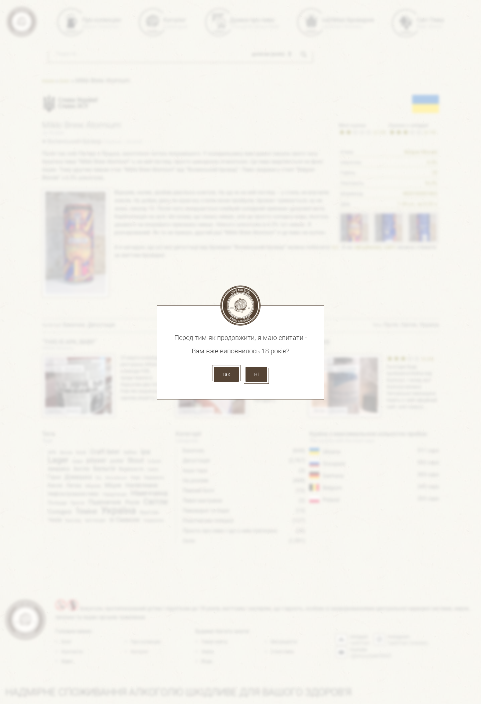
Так (226, 374)
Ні (256, 374)
